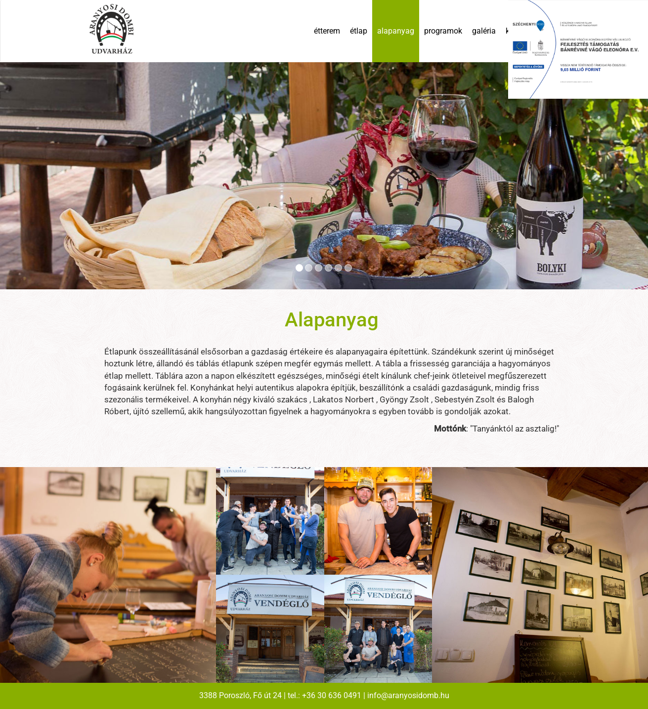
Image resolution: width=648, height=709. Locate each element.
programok (443, 31)
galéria (484, 31)
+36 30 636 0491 (331, 695)
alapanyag (395, 31)
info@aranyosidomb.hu (408, 695)
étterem (327, 31)
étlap (358, 31)
